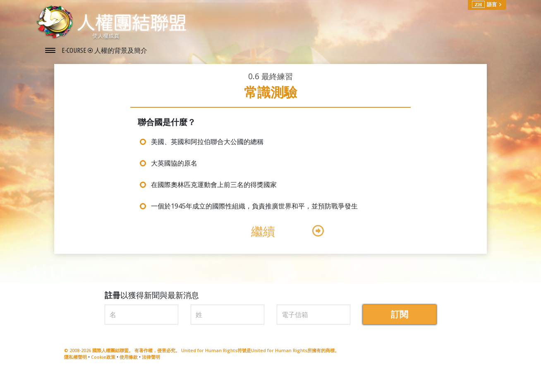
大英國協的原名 (174, 163)
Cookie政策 (103, 357)
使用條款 (129, 357)
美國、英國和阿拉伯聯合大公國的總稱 (207, 141)
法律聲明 (151, 357)
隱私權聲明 (75, 357)
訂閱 (399, 314)
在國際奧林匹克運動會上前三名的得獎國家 (214, 184)
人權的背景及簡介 (120, 50)
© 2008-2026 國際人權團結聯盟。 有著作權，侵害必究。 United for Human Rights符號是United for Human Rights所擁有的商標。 (201, 350)
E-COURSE (75, 50)
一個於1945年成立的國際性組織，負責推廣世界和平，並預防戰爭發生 (254, 206)
